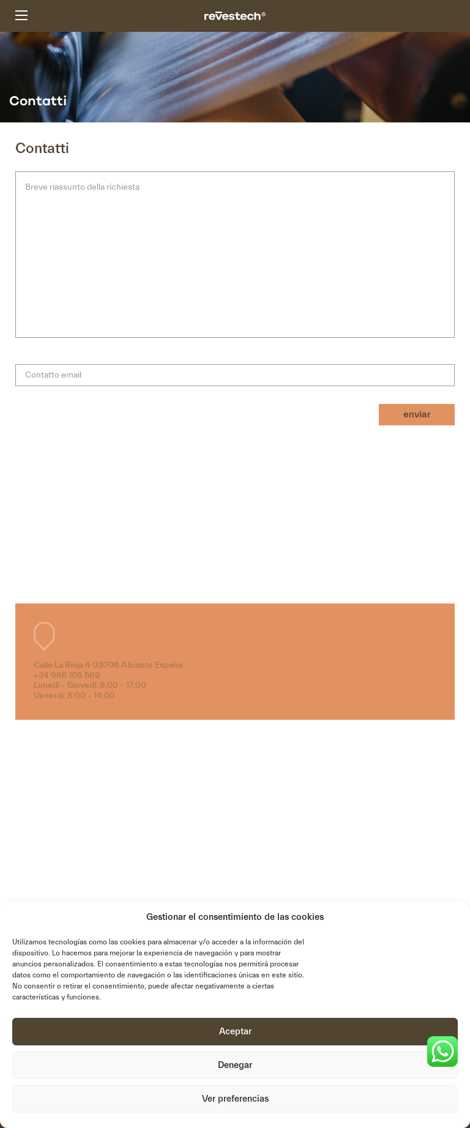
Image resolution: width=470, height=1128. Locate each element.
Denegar (235, 1065)
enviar (416, 414)
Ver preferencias (235, 1099)
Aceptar (235, 1031)
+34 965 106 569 (67, 676)
